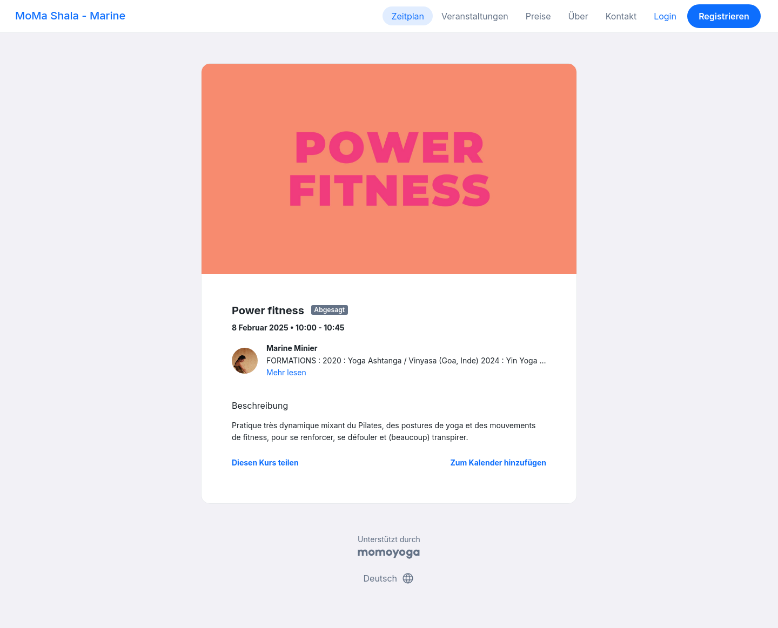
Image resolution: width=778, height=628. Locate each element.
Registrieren (724, 16)
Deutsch (389, 578)
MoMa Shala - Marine (70, 15)
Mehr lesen (286, 372)
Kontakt (621, 16)
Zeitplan (407, 16)
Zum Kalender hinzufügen (498, 462)
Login (665, 16)
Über (578, 16)
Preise (538, 16)
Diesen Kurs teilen (265, 462)
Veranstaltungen (474, 16)
